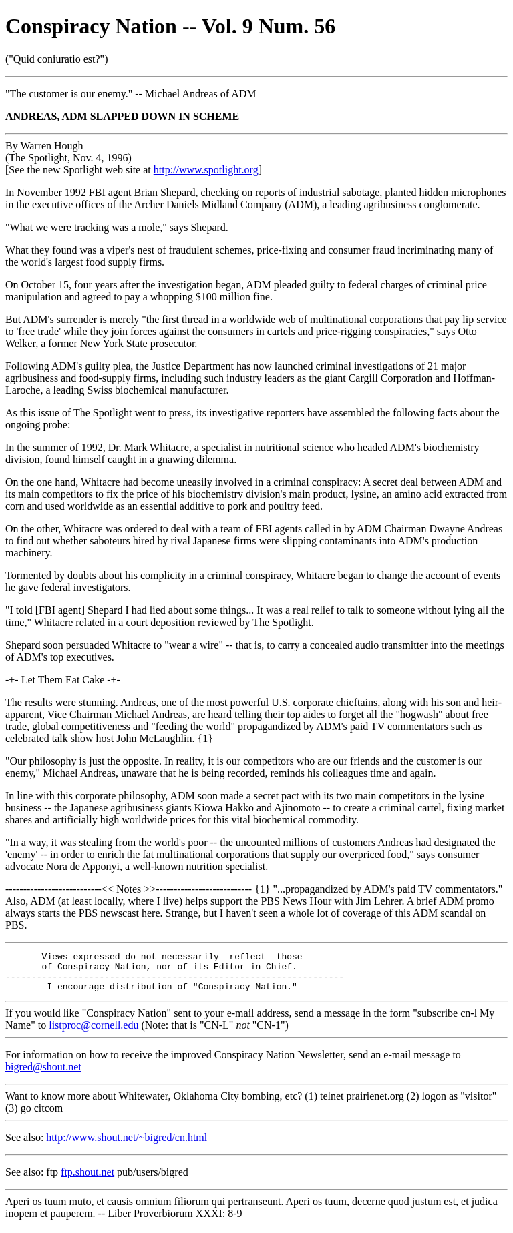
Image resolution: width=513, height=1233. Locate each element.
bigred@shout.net (43, 1074)
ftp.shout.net (87, 1180)
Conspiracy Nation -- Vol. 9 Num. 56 (170, 26)
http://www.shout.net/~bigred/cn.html (126, 1145)
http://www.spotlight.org (206, 169)
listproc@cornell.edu (93, 1033)
